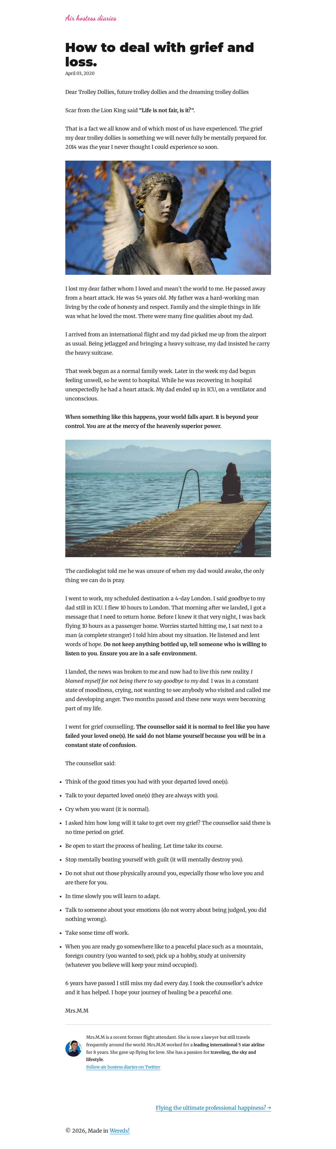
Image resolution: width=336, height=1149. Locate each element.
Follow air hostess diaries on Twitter (123, 1067)
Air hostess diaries (90, 17)
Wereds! (120, 1130)
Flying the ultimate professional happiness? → (213, 1108)
